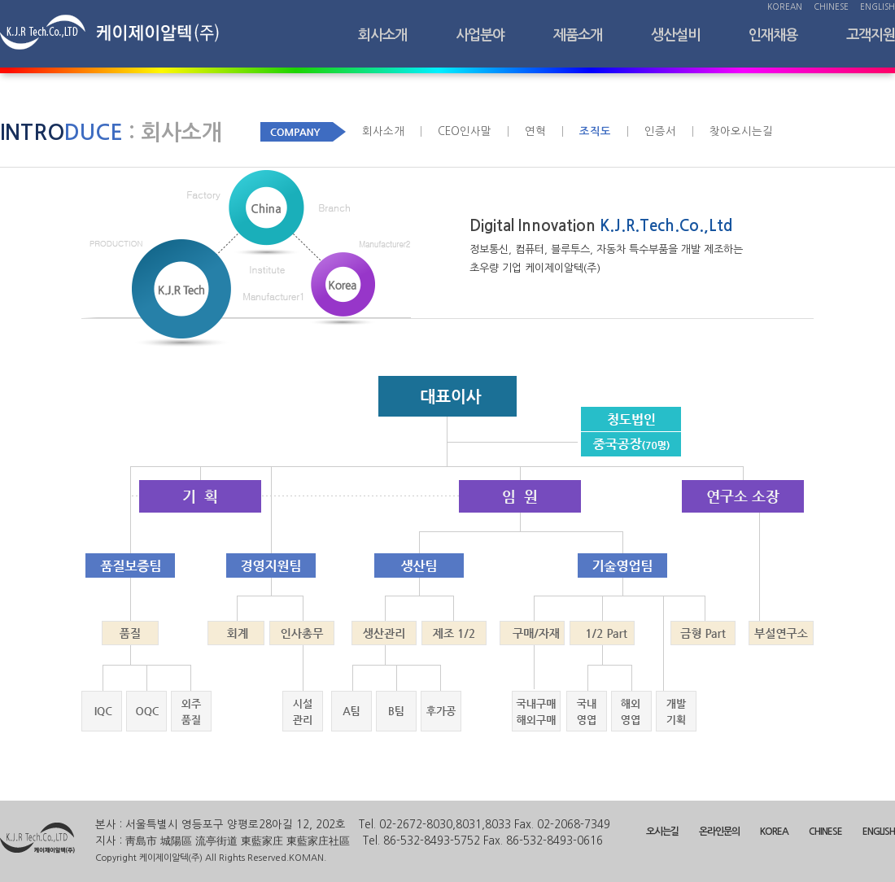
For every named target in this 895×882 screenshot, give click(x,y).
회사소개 (382, 35)
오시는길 (662, 831)
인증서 (660, 131)
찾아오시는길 (741, 131)
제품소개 (577, 35)
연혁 (535, 131)
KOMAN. (307, 857)
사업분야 (480, 35)
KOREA (774, 831)
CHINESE (831, 6)
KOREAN (784, 6)
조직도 (595, 131)
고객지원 (870, 35)
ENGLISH (877, 6)
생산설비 (675, 35)
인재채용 (773, 35)
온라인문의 (719, 831)
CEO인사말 (464, 131)
